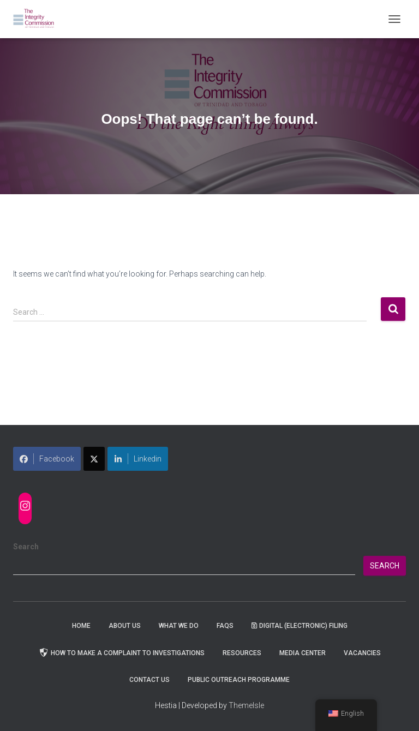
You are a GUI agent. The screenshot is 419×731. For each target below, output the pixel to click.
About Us (125, 626)
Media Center (302, 653)
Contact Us (149, 680)
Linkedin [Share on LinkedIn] (137, 458)
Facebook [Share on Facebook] (47, 458)
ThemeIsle (246, 705)
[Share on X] (94, 459)
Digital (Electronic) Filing (300, 626)
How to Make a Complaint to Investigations (121, 652)
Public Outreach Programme (239, 680)
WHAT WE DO (179, 626)
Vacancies (362, 653)
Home (81, 626)
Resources (242, 653)
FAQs (225, 626)
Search (26, 546)
